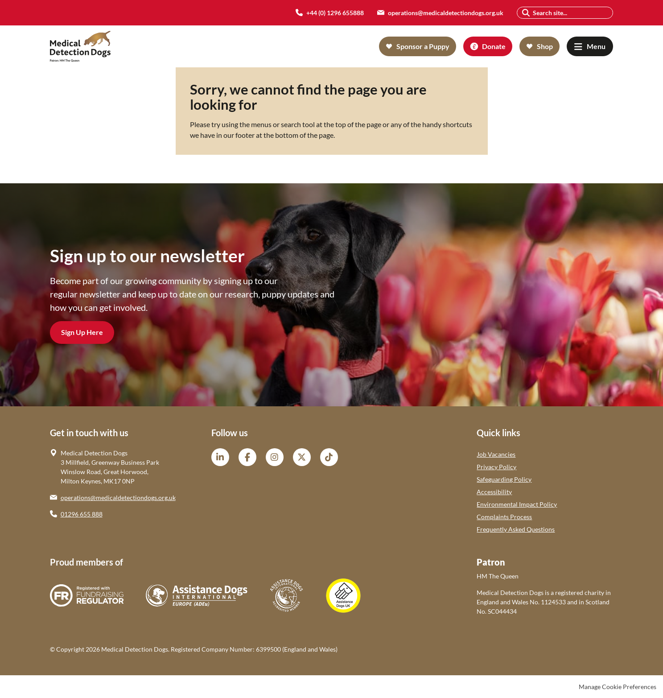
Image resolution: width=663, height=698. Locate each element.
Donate (494, 46)
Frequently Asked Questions (516, 529)
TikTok (329, 457)
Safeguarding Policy (504, 479)
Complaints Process (504, 516)
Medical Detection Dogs (80, 46)
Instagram (275, 457)
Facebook (247, 457)
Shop (545, 46)
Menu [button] (596, 46)
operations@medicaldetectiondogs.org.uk (118, 497)
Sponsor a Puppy (422, 46)
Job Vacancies (496, 454)
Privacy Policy (496, 467)
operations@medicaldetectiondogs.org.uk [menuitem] (445, 13)
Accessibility (494, 492)
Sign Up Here (82, 332)
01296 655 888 (82, 514)
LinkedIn (220, 457)
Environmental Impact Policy (517, 504)
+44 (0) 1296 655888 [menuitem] (335, 13)
